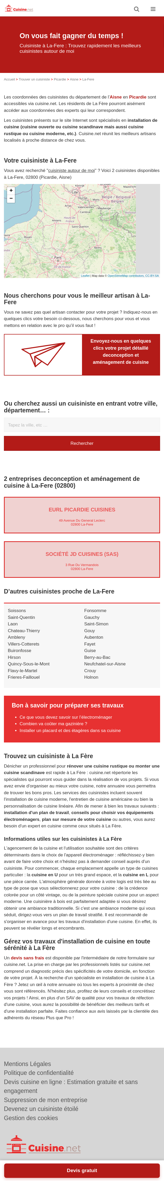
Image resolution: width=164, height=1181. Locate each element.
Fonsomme (95, 617)
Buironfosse (19, 657)
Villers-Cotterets (23, 651)
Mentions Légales (27, 1064)
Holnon (91, 684)
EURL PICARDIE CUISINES (82, 517)
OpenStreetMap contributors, (126, 282)
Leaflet (85, 282)
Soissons (17, 617)
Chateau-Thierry (24, 637)
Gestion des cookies (31, 1118)
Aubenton (93, 644)
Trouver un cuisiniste (34, 86)
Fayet (90, 651)
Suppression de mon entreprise (45, 1100)
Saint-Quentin (21, 624)
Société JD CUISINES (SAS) (82, 561)
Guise (90, 657)
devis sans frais (27, 965)
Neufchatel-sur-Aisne (105, 671)
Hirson (14, 664)
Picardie (60, 86)
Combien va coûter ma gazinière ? (53, 730)
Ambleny (16, 644)
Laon (13, 631)
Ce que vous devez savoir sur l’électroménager (66, 724)
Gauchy (92, 624)
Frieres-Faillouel (24, 684)
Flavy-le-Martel (22, 677)
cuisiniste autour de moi (71, 177)
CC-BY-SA (152, 282)
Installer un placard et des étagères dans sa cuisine (70, 737)
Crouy (90, 677)
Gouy (89, 637)
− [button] (11, 206)
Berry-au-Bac (97, 664)
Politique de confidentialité (39, 1072)
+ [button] (11, 198)
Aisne (74, 86)
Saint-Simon (96, 631)
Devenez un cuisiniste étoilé (41, 1108)
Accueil (9, 86)
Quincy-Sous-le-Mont (29, 671)
